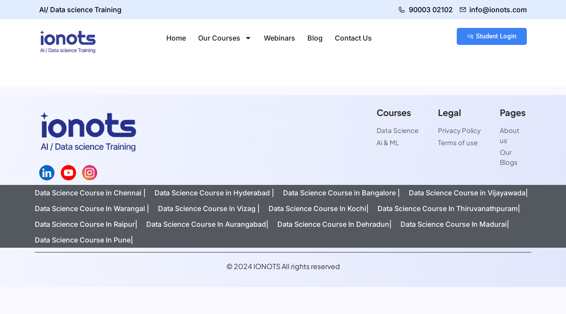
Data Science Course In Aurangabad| (207, 224)
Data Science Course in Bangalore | (341, 192)
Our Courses (225, 38)
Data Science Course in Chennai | (90, 192)
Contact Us (353, 38)
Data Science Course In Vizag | (209, 208)
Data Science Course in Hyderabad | (214, 192)
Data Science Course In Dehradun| (334, 224)
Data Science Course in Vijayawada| (468, 192)
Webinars (279, 38)
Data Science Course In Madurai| (455, 224)
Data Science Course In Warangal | (92, 208)
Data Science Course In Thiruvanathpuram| (448, 208)
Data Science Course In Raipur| (86, 224)
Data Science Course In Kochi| (319, 208)
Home (176, 38)
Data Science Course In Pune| (84, 240)
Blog (315, 38)
